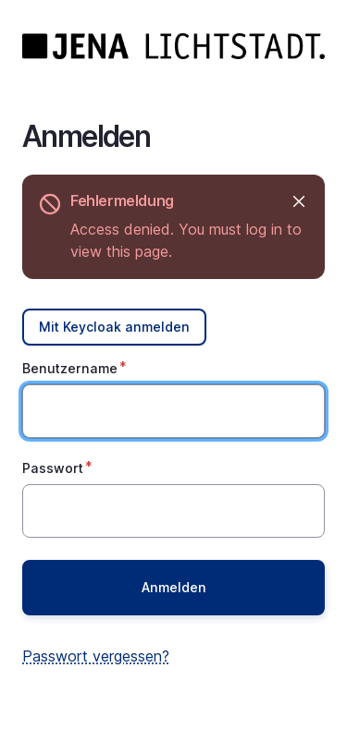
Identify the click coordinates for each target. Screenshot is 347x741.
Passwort (52, 468)
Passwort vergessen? (95, 656)
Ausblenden (297, 201)
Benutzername (70, 368)
